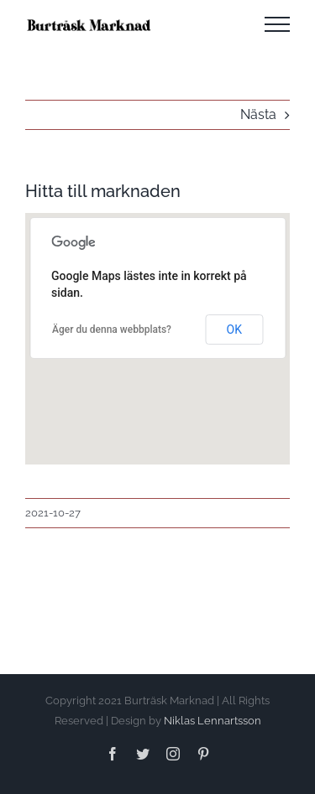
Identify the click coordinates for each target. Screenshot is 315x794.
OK (234, 329)
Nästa (258, 114)
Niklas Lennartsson (212, 720)
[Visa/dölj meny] (277, 24)
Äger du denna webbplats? (111, 329)
